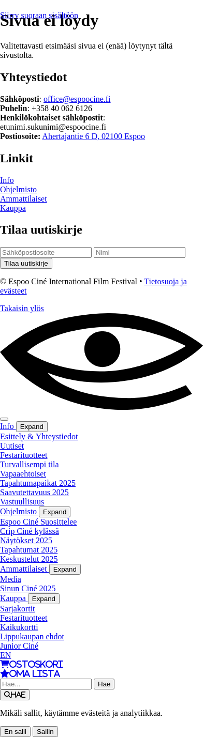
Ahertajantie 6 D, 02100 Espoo (93, 136)
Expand (32, 427)
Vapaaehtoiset (23, 473)
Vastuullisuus (22, 501)
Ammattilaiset (23, 198)
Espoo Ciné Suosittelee (38, 521)
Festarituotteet (24, 455)
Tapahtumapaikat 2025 (38, 483)
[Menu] (4, 419)
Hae (104, 684)
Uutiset (12, 445)
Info (7, 180)
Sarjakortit (17, 608)
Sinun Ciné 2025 (28, 588)
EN (5, 655)
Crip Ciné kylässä (29, 531)
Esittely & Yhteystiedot (39, 436)
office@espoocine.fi (77, 99)
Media (10, 579)
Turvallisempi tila (29, 464)
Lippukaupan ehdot (32, 636)
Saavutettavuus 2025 (34, 492)
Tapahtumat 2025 (28, 549)
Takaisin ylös (22, 308)
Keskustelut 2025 (29, 559)
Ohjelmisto (18, 189)
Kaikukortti (19, 627)
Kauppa (13, 208)
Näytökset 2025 (26, 540)
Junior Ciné (19, 645)
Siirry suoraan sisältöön (39, 15)
